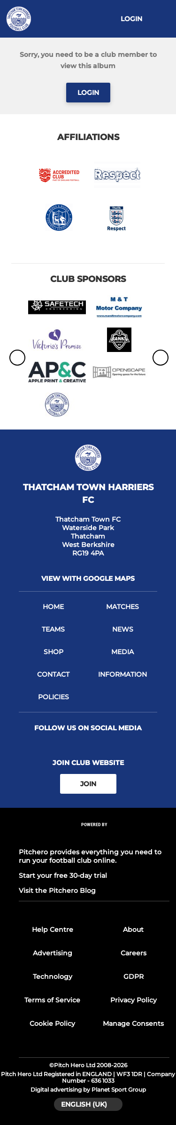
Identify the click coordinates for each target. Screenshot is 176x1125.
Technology (52, 976)
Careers (133, 953)
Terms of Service (52, 1000)
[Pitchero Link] (94, 837)
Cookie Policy (52, 1023)
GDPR (133, 976)
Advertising (52, 953)
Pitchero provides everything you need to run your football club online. (90, 856)
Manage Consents (133, 1023)
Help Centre (52, 929)
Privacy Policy (133, 1000)
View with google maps (88, 578)
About (133, 929)
